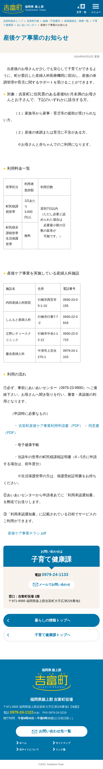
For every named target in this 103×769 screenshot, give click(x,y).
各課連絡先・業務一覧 (76, 21)
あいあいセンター (27, 25)
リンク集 (60, 749)
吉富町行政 (33, 21)
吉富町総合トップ (13, 21)
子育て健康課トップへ (52, 635)
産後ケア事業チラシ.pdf (27, 533)
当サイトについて (29, 749)
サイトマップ (63, 743)
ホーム (23, 743)
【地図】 (75, 706)
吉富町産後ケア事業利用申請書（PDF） (51, 426)
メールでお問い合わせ (54, 584)
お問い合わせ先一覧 (55, 731)
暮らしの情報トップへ (52, 620)
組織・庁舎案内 (51, 21)
